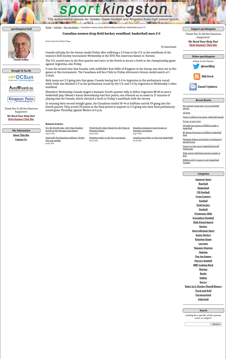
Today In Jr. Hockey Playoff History (203, 286)
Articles (57, 27)
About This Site (21, 135)
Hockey (203, 226)
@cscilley (208, 66)
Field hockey (203, 205)
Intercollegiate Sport (203, 230)
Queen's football (203, 260)
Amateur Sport (203, 179)
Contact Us (21, 139)
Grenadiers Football (203, 218)
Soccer (203, 282)
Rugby (203, 273)
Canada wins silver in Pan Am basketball (153, 137)
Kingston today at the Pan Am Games (107, 137)
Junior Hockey (203, 235)
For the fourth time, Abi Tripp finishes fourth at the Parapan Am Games (64, 129)
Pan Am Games (71, 27)
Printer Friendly (170, 47)
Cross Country (203, 196)
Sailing (203, 278)
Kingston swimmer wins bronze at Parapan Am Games (150, 129)
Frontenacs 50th (203, 213)
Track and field (203, 290)
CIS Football (203, 192)
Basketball (203, 188)
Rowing (203, 269)
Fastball (203, 201)
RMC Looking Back (203, 265)
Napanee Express (203, 248)
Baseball (203, 183)
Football (203, 209)
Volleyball (203, 299)
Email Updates (207, 86)
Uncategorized (203, 295)
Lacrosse (203, 243)
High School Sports (203, 222)
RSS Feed (207, 76)
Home (49, 27)
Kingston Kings (203, 239)
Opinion (203, 252)
